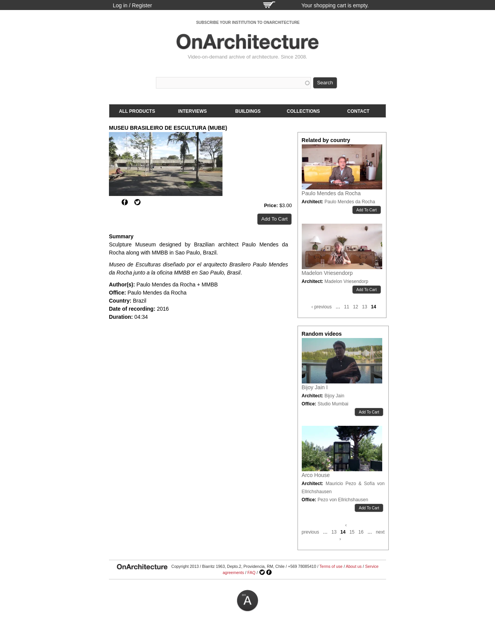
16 (360, 532)
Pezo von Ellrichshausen (343, 499)
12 (355, 307)
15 (352, 532)
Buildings (248, 111)
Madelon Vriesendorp (327, 273)
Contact (358, 111)
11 (346, 307)
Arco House (316, 475)
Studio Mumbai (333, 404)
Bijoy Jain (334, 395)
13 (364, 307)
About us (353, 566)
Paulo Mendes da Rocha (331, 193)
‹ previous (321, 307)
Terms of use (331, 566)
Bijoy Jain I (315, 387)
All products (137, 111)
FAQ (252, 572)
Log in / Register (132, 5)
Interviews (192, 111)
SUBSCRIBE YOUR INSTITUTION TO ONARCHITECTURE (247, 22)
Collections (303, 111)
